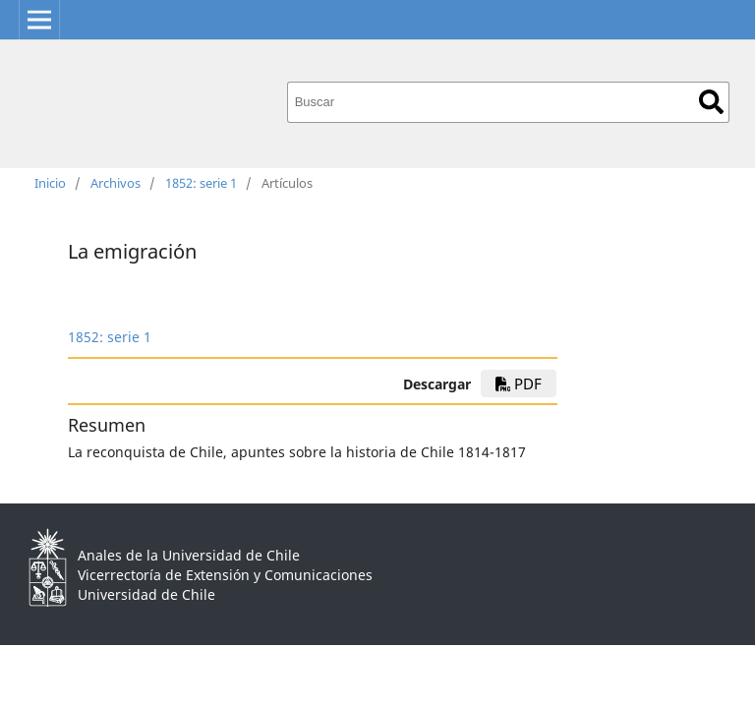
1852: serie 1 (201, 183)
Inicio (50, 183)
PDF (518, 383)
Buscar (711, 101)
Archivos (115, 183)
